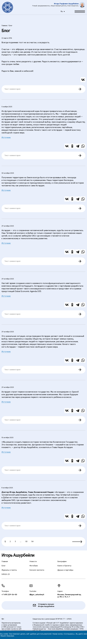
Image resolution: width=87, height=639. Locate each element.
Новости (33, 561)
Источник (6, 137)
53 (26, 541)
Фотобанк (33, 566)
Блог (3, 566)
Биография (61, 561)
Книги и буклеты (64, 566)
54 (32, 541)
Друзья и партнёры (65, 570)
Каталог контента (36, 570)
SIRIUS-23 (6, 574)
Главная (5, 561)
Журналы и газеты (9, 570)
